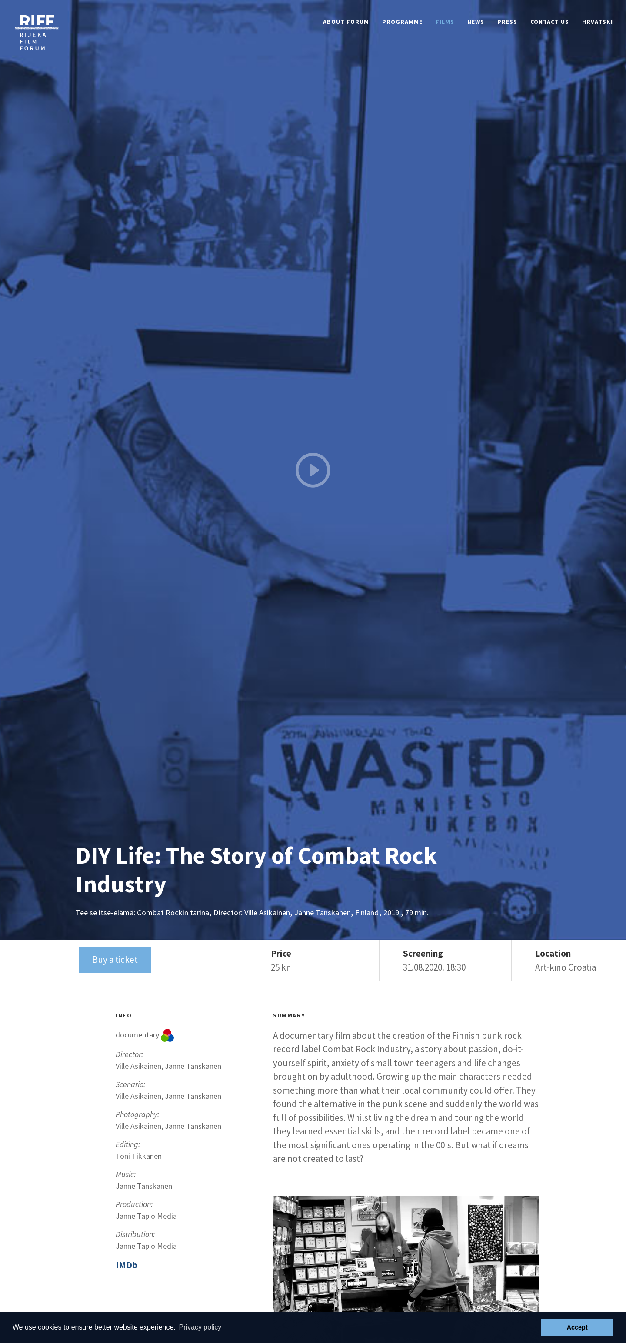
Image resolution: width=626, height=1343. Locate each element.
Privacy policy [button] (200, 1327)
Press (507, 22)
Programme (402, 22)
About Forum (346, 22)
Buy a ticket (115, 959)
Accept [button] (577, 1327)
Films (445, 22)
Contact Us (549, 22)
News (475, 22)
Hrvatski (597, 22)
